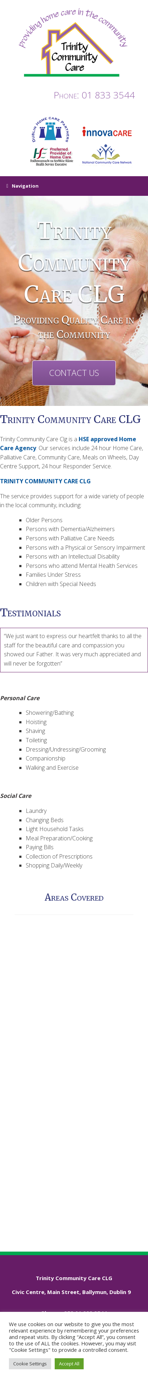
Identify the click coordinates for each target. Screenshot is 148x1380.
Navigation (22, 186)
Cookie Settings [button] (30, 1363)
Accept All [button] (69, 1363)
